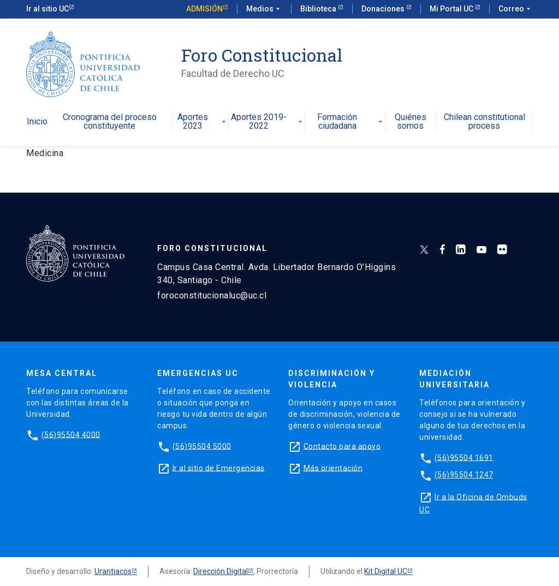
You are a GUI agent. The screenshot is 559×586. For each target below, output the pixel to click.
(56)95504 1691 (464, 457)
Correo (515, 9)
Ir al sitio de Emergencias (219, 467)
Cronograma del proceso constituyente (110, 122)
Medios (264, 9)
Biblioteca (319, 8)
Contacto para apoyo (342, 445)
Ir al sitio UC (47, 8)
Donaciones (383, 8)
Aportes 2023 (203, 122)
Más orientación (333, 467)
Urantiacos (113, 571)
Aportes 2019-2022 (267, 122)
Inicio (37, 122)
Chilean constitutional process (484, 122)
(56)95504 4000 (70, 434)
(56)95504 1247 (464, 475)
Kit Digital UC (385, 571)
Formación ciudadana (350, 122)
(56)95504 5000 (202, 445)
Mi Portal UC (452, 8)
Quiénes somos (410, 122)
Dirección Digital (220, 571)
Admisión (204, 8)
